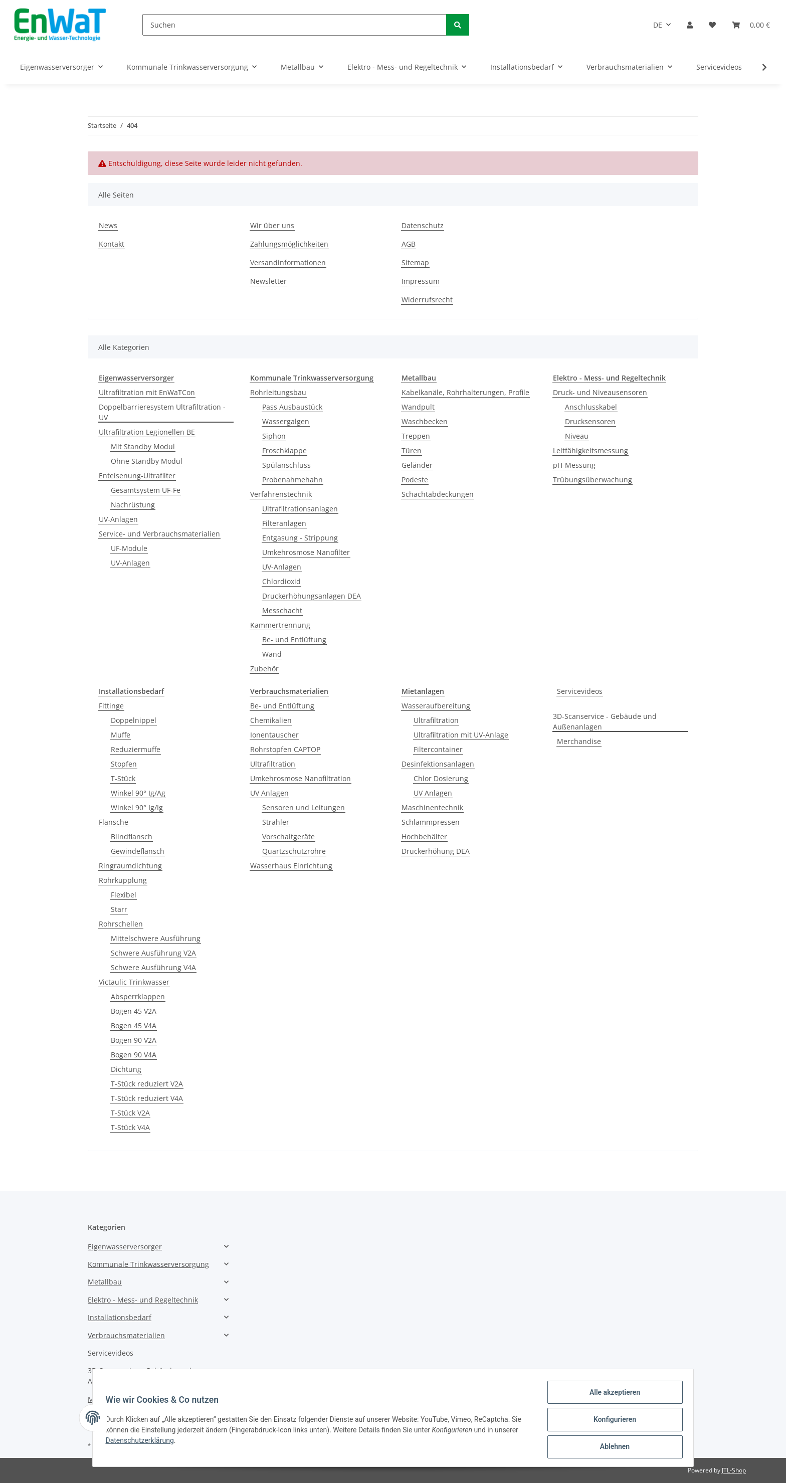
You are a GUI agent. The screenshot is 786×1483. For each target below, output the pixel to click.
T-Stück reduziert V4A (147, 1098)
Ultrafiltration (272, 764)
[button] (690, 25)
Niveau (576, 436)
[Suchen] (294, 25)
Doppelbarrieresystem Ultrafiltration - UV (162, 412)
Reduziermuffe (135, 749)
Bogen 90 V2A (133, 1040)
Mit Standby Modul (143, 446)
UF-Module (129, 548)
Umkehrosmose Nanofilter (306, 552)
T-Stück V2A (130, 1113)
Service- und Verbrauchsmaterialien (159, 533)
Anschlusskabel (591, 407)
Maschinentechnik (432, 807)
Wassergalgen (285, 421)
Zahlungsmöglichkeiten (289, 244)
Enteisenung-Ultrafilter (137, 475)
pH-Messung (574, 465)
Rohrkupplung (123, 880)
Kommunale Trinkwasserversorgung (148, 1264)
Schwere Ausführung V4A (153, 967)
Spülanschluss (286, 465)
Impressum (421, 281)
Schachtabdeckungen (438, 494)
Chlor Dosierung (441, 778)
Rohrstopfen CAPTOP (285, 749)
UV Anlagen (269, 793)
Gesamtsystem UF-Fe (145, 490)
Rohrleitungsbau (278, 392)
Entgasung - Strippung (300, 537)
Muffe (120, 734)
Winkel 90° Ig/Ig (137, 807)
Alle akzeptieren (611, 1395)
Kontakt (111, 244)
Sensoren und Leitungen (303, 807)
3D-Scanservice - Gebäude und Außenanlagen (605, 721)
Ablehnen (611, 1447)
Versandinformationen (288, 262)
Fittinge (111, 705)
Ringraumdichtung (130, 865)
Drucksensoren (590, 421)
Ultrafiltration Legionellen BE (147, 432)
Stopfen (124, 764)
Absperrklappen (138, 996)
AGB (409, 244)
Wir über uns (272, 225)
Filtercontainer (438, 749)
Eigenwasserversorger (125, 1246)
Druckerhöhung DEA (436, 851)
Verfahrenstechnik (281, 494)
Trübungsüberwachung (592, 479)
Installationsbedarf (119, 1317)
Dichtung (126, 1069)
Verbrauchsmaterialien (126, 1335)
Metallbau (105, 1281)
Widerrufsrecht (427, 299)
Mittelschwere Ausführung (156, 938)
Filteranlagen (284, 523)
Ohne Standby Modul (146, 461)
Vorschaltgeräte (288, 836)
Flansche (113, 822)
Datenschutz (423, 225)
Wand (272, 654)
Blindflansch (131, 836)
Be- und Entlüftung (294, 639)
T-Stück (123, 778)
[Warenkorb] (751, 25)
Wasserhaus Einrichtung (291, 865)
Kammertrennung (280, 625)
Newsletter (268, 281)
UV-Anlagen (118, 519)
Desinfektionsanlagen (438, 764)
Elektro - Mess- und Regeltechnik (143, 1300)
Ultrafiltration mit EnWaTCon (147, 392)
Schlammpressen (431, 822)
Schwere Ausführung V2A (153, 953)
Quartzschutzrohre (294, 851)
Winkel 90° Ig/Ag (138, 793)
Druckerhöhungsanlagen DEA (311, 596)
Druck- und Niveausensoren (600, 392)
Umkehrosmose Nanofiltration (300, 778)
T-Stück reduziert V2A (147, 1083)
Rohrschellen (121, 924)
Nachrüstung (133, 504)
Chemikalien (271, 720)
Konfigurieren (611, 1421)
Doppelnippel (133, 720)
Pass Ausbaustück (292, 407)
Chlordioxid (281, 581)
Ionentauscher (274, 734)
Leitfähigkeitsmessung (590, 450)
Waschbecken (425, 421)
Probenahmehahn (292, 479)
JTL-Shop (734, 1470)
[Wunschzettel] (712, 25)
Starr (119, 909)
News (108, 225)
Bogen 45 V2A (133, 1011)
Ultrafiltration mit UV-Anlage (461, 734)
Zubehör (264, 668)
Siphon (274, 436)
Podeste (415, 479)
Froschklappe (284, 450)
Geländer (417, 465)
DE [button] (657, 25)
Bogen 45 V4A (133, 1025)
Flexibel (123, 894)
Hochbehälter (424, 836)
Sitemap (415, 262)
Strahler (275, 822)
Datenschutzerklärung (143, 1442)
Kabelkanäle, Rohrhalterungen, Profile (465, 392)
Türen (412, 450)
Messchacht (282, 610)
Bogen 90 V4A (133, 1054)
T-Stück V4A (130, 1127)
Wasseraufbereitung (436, 705)
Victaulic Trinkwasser (134, 982)
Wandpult (418, 407)
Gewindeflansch (137, 851)
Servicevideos (580, 691)
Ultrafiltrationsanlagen (300, 508)
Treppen (416, 436)
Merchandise (579, 741)
